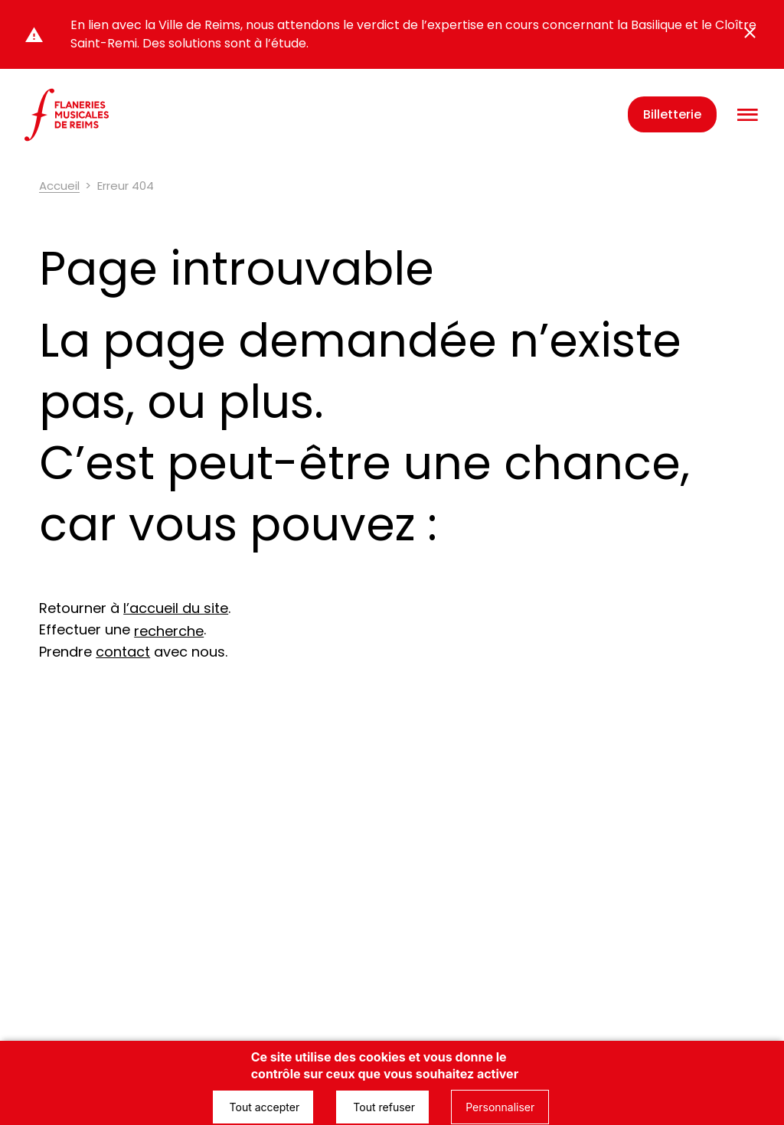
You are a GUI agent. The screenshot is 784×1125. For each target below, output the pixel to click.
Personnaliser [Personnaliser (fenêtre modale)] (500, 1107)
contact (123, 651)
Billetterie (672, 114)
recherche (169, 631)
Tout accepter (263, 1107)
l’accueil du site (175, 608)
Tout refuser (382, 1107)
